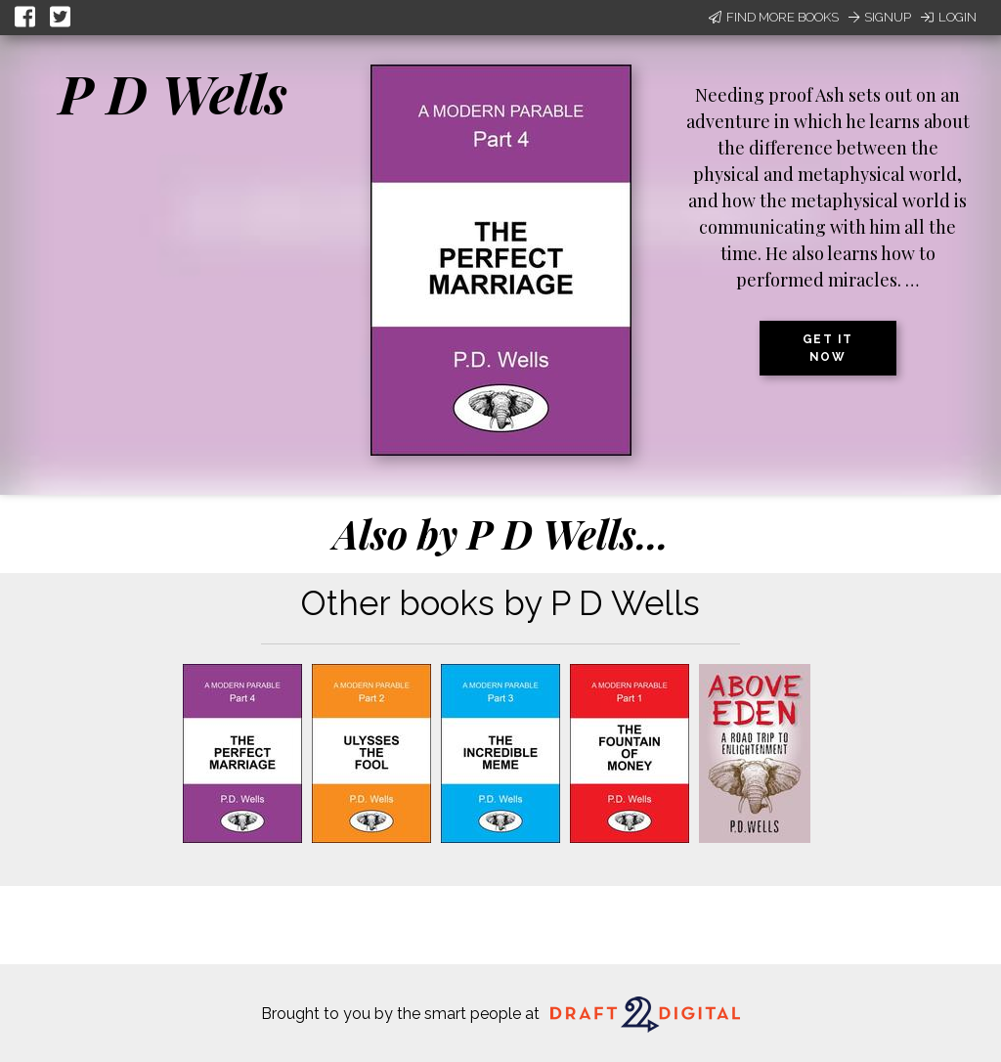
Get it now (828, 348)
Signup (880, 17)
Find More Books (774, 17)
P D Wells (173, 93)
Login (949, 17)
